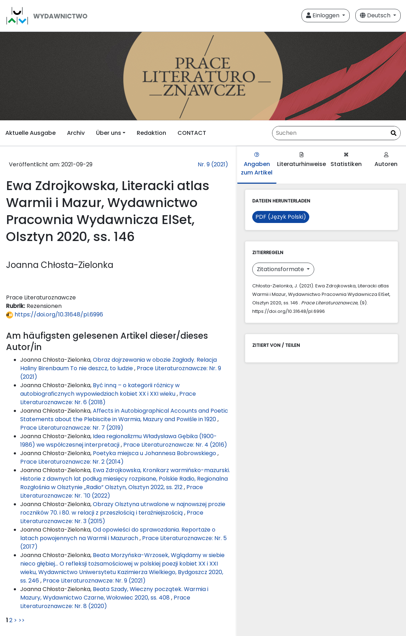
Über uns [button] (108, 133)
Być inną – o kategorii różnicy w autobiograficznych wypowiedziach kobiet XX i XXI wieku (100, 389)
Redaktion (151, 133)
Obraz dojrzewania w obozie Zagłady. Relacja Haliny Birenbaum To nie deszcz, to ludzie (118, 364)
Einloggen (323, 15)
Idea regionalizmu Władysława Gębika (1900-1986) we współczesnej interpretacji (118, 440)
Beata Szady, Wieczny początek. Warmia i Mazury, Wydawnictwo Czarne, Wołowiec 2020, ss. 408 (114, 593)
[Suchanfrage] (336, 133)
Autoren (385, 160)
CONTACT (191, 133)
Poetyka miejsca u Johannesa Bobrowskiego (155, 453)
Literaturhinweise (301, 160)
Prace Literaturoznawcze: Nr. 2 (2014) (72, 462)
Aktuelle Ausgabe (30, 133)
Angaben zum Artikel (256, 164)
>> (21, 620)
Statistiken (346, 160)
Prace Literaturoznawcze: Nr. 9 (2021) (94, 581)
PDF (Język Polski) (280, 217)
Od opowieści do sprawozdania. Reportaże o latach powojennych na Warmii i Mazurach (117, 534)
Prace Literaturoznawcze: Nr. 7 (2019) (71, 428)
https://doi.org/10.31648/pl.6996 (54, 314)
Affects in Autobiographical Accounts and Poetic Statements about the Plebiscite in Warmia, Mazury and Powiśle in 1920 (124, 415)
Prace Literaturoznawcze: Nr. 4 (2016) (175, 445)
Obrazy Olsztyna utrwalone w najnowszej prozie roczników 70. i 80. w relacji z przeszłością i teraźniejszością (122, 508)
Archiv (76, 133)
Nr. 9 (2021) (213, 164)
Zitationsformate (281, 269)
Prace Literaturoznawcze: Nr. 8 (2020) (105, 602)
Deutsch (376, 15)
